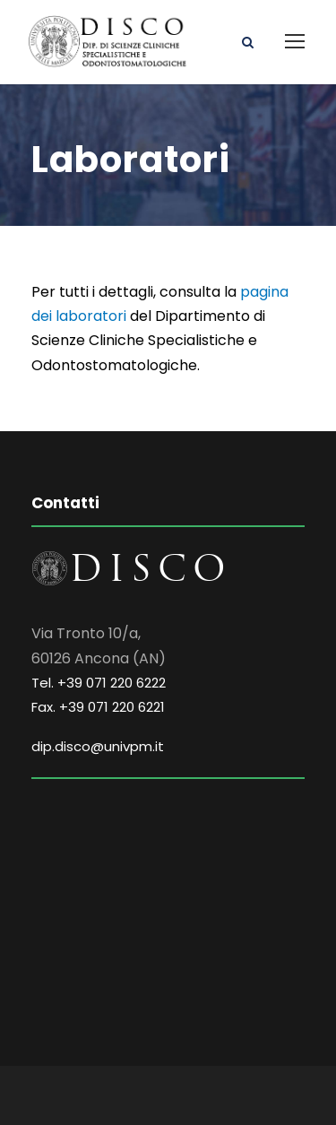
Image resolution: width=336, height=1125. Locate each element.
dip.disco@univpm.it (97, 746)
